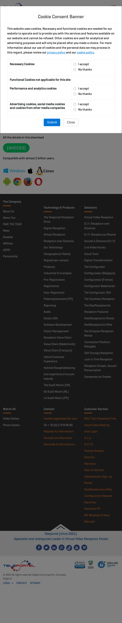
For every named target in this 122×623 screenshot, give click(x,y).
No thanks (85, 69)
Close (71, 122)
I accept (83, 64)
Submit (52, 122)
